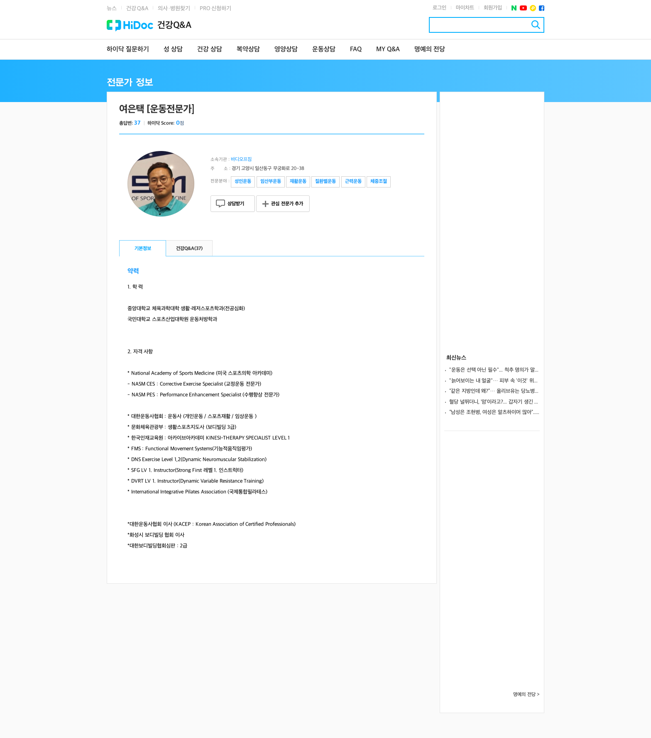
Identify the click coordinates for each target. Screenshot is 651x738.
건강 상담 (209, 50)
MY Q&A (388, 50)
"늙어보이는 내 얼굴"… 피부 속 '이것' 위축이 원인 (494, 381)
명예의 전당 (429, 50)
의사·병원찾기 (174, 8)
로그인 (439, 8)
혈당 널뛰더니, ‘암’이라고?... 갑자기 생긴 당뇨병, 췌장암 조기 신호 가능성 (494, 402)
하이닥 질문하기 (128, 50)
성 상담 (173, 50)
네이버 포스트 (514, 8)
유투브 (523, 8)
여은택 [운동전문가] (156, 109)
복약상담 (248, 50)
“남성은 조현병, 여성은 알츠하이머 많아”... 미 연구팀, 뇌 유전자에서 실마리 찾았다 (494, 412)
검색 (535, 24)
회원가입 (493, 8)
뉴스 (112, 8)
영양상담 (286, 50)
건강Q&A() (189, 249)
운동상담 (323, 50)
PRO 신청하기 (215, 8)
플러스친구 (533, 8)
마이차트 (465, 8)
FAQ (356, 50)
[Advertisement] (492, 216)
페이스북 (541, 8)
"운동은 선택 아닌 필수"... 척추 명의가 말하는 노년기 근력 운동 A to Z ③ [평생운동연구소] (494, 370)
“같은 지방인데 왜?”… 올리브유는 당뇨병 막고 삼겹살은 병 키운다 (494, 391)
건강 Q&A (137, 8)
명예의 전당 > (526, 695)
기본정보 (143, 249)
